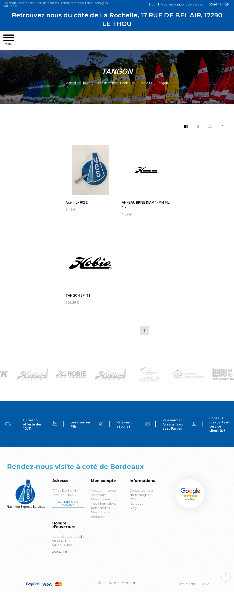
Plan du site (187, 494)
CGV (205, 494)
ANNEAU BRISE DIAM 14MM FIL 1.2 (144, 203)
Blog (152, 4)
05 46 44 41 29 (219, 4)
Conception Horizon (117, 493)
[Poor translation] (16, 525)
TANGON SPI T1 (187, 201)
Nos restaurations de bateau (182, 4)
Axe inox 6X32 (77, 201)
